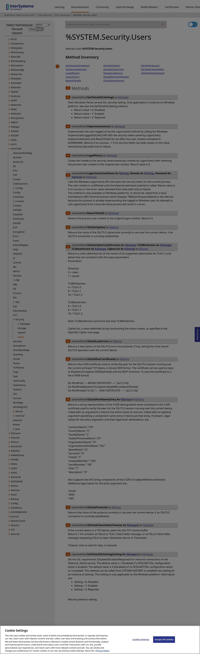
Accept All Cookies (164, 642)
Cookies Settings (140, 642)
